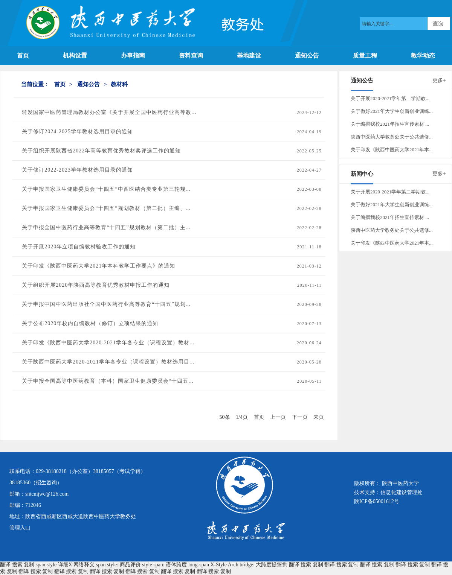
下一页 (300, 417)
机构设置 (75, 55)
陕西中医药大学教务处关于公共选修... (392, 137)
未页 (318, 417)
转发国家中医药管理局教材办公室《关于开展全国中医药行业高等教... (109, 112)
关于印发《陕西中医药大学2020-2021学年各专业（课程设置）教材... (108, 342)
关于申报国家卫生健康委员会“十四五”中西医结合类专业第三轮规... (106, 189)
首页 (23, 55)
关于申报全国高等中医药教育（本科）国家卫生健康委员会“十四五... (108, 381)
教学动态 (423, 55)
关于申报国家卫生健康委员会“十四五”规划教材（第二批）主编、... (106, 208)
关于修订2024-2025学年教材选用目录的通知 (77, 131)
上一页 (278, 417)
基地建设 (249, 55)
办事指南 (133, 55)
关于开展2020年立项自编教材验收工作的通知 (79, 246)
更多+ (439, 80)
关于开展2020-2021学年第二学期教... (390, 98)
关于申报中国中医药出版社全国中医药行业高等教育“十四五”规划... (106, 304)
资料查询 (191, 55)
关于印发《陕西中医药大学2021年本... (392, 149)
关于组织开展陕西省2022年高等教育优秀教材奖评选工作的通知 (101, 151)
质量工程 (365, 55)
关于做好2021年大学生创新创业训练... (392, 111)
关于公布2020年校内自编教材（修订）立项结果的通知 (90, 323)
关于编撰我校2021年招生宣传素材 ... (390, 124)
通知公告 (307, 55)
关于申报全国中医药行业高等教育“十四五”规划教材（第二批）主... (106, 227)
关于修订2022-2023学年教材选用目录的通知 (77, 170)
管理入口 (20, 528)
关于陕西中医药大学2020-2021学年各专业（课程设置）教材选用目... (108, 362)
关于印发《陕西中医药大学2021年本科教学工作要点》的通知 (98, 266)
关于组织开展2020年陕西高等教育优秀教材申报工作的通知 (96, 285)
